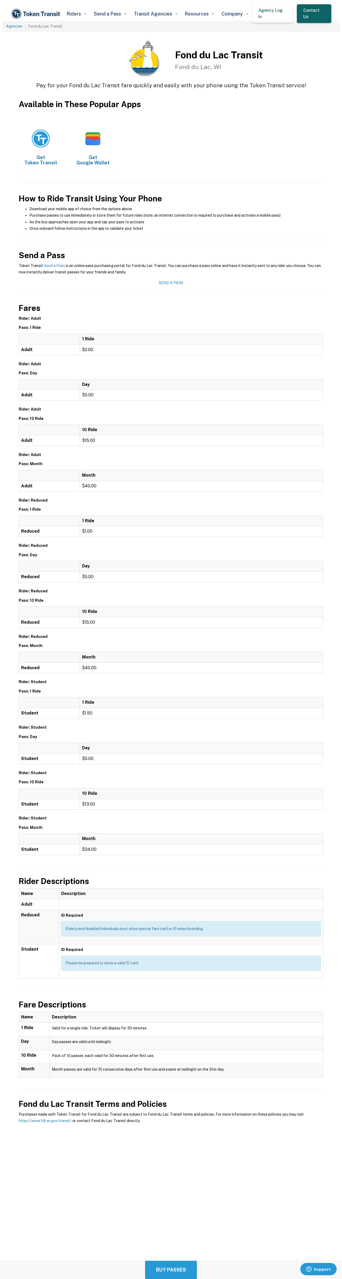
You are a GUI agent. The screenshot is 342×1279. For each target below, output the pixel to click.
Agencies (14, 26)
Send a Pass (54, 266)
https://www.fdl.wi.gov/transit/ (45, 1121)
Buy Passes (171, 1270)
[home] (37, 14)
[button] (76, 14)
